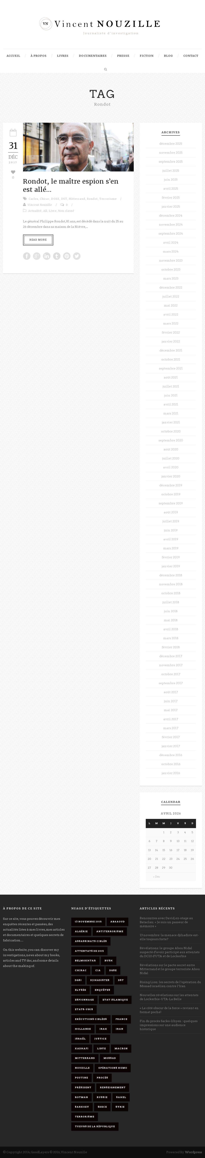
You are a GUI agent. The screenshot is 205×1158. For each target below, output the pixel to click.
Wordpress (193, 1152)
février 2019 (171, 557)
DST (64, 199)
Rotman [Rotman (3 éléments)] (81, 1097)
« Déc (156, 876)
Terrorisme (108, 199)
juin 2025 (171, 179)
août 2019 (171, 512)
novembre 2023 (171, 260)
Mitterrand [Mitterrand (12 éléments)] (85, 1058)
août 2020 (171, 449)
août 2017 (171, 692)
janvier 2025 (171, 206)
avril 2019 (170, 539)
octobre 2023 (170, 269)
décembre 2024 (170, 215)
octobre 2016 (170, 764)
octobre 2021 (170, 359)
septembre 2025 (171, 161)
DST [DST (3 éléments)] (121, 980)
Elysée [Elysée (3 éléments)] (80, 990)
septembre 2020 (171, 440)
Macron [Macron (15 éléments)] (121, 1048)
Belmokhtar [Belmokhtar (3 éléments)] (85, 960)
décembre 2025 (170, 143)
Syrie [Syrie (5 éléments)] (120, 1106)
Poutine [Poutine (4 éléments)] (81, 1077)
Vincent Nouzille (40, 205)
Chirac (44, 199)
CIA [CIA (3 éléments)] (98, 970)
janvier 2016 (171, 773)
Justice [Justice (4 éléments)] (100, 1038)
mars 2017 (170, 728)
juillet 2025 (170, 170)
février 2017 (171, 737)
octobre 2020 (171, 431)
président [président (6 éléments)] (83, 1087)
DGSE (55, 199)
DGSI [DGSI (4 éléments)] (78, 980)
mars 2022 (170, 323)
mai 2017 (171, 710)
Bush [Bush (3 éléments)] (109, 960)
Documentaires (93, 56)
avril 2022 (170, 314)
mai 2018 (171, 620)
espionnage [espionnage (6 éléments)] (84, 999)
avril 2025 (170, 188)
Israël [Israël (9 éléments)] (80, 1038)
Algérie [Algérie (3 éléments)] (81, 931)
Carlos (33, 199)
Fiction (147, 56)
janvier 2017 (171, 746)
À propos (39, 56)
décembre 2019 (170, 485)
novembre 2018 (171, 584)
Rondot (92, 199)
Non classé (66, 211)
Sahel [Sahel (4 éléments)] (121, 1097)
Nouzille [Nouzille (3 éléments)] (82, 1067)
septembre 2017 (171, 683)
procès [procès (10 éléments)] (102, 1077)
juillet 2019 (170, 521)
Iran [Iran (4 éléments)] (119, 1029)
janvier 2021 (171, 422)
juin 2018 (171, 611)
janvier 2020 (170, 476)
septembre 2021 (171, 368)
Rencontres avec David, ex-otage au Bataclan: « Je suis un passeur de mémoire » (166, 922)
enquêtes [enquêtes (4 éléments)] (102, 990)
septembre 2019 (171, 503)
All (45, 211)
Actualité (35, 211)
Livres (62, 56)
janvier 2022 (171, 341)
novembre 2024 (171, 224)
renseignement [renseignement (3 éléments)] (113, 1087)
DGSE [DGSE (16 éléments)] (113, 970)
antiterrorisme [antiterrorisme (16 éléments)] (109, 931)
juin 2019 (171, 530)
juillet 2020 (170, 458)
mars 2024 (171, 251)
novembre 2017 (171, 665)
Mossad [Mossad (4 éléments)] (110, 1058)
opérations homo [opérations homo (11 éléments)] (112, 1067)
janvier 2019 (171, 566)
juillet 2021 (171, 386)
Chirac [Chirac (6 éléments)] (81, 970)
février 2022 (171, 332)
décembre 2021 (171, 350)
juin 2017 (171, 701)
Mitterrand (77, 199)
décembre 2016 (170, 755)
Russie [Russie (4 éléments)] (102, 1097)
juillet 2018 (170, 602)
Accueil (13, 56)
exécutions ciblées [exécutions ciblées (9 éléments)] (91, 1019)
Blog (168, 56)
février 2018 (171, 647)
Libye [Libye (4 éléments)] (101, 1048)
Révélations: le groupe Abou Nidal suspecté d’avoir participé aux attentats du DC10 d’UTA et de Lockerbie (170, 952)
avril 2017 (170, 719)
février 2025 (171, 197)
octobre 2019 (170, 494)
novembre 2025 (171, 152)
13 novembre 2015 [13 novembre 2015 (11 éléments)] (88, 921)
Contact (190, 56)
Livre (53, 211)
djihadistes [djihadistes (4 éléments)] (100, 980)
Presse (123, 56)
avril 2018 (170, 629)
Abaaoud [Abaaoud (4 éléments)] (117, 921)
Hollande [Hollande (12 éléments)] (83, 1029)
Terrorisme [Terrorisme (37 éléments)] (84, 1116)
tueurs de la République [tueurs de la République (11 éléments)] (95, 1126)
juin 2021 (171, 395)
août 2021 (171, 377)
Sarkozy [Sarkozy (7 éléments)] (82, 1106)
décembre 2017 (170, 656)
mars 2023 (170, 278)
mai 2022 (171, 305)
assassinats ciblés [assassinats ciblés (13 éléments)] (91, 941)
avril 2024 (170, 242)
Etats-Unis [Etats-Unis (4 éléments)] (84, 1009)
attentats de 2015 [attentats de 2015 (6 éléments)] (89, 951)
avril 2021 (171, 404)
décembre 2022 (170, 287)
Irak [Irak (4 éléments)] (103, 1029)
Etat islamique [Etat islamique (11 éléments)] (115, 999)
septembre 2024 (171, 233)
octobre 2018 (170, 593)
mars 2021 (170, 413)
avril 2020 (170, 467)
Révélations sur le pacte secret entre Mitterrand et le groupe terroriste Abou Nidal (170, 969)
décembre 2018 (170, 575)
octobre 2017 (170, 674)
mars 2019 (170, 548)
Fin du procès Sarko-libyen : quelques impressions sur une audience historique (169, 1025)
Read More (38, 239)
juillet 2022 (170, 296)
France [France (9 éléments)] (121, 1019)
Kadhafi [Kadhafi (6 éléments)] (81, 1048)
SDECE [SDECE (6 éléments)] (102, 1106)
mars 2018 (170, 638)
